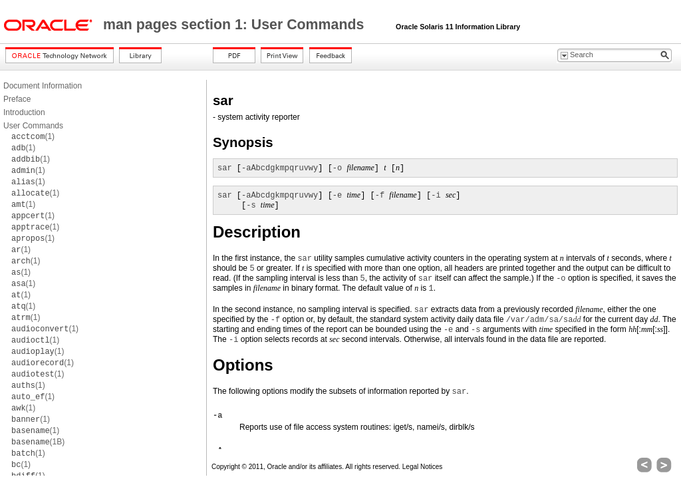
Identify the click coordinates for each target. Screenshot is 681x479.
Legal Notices (422, 466)
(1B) (38, 441)
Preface (17, 99)
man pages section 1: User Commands (235, 25)
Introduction (24, 112)
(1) (33, 136)
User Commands (33, 125)
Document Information (42, 85)
